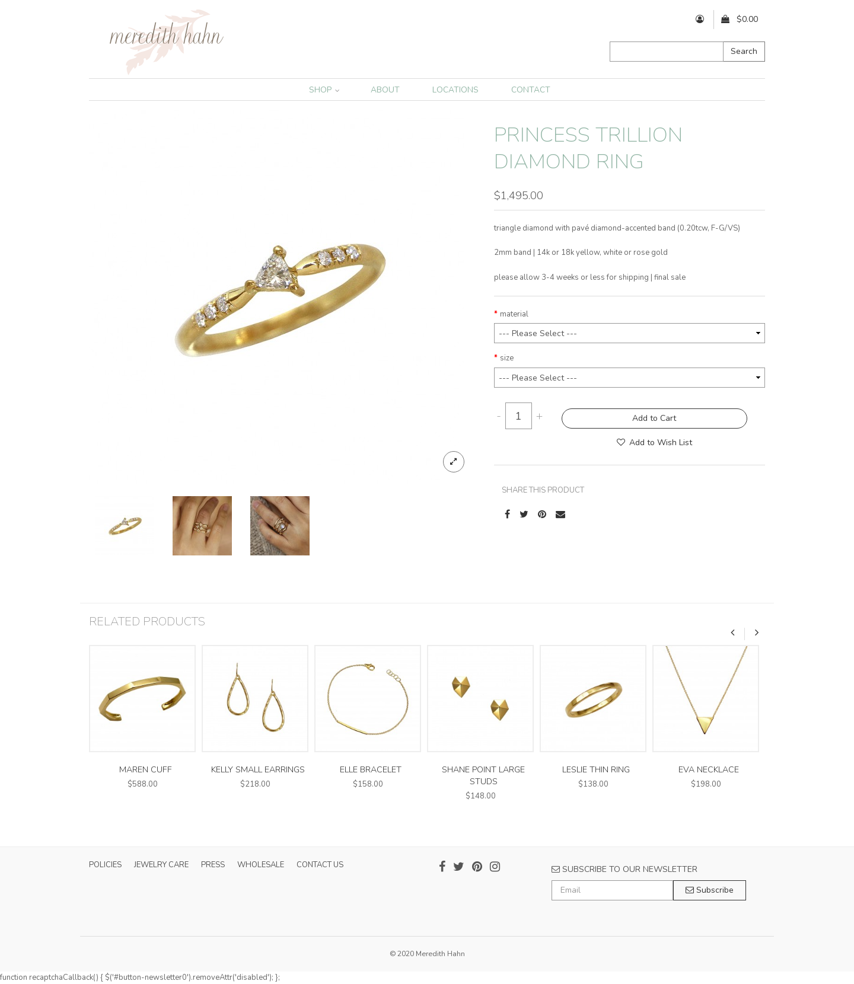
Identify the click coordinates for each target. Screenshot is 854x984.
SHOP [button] (324, 89)
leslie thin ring (596, 769)
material (514, 314)
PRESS (213, 865)
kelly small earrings (258, 769)
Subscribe (710, 890)
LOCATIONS (455, 89)
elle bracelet (370, 769)
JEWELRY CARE (161, 865)
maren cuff (145, 769)
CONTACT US (320, 865)
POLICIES (105, 865)
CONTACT (530, 89)
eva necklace (708, 769)
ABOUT (385, 89)
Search (744, 51)
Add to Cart (654, 418)
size (507, 358)
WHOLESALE (260, 865)
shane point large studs (483, 775)
